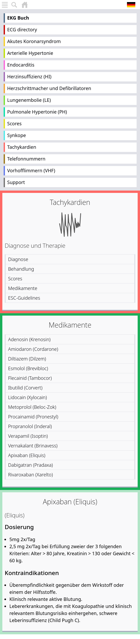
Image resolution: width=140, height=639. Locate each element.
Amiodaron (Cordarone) (33, 349)
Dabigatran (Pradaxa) (30, 465)
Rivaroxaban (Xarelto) (30, 474)
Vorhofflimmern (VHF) (31, 170)
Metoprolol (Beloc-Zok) (32, 407)
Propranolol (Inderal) (30, 426)
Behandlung (21, 269)
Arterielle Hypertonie (30, 53)
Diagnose (18, 259)
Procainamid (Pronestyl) (33, 416)
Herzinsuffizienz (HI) (29, 76)
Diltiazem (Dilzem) (27, 359)
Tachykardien (21, 147)
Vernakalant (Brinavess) (33, 445)
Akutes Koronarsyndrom (34, 41)
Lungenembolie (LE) (29, 100)
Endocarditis (20, 65)
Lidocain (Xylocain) (27, 397)
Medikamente (22, 288)
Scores (14, 123)
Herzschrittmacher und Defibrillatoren (49, 88)
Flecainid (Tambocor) (30, 378)
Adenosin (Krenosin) (29, 339)
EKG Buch (18, 18)
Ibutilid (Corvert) (25, 387)
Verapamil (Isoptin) (28, 436)
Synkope (16, 135)
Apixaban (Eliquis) (26, 455)
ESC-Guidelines (24, 298)
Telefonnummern (26, 159)
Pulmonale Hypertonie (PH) (37, 112)
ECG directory (22, 29)
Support (16, 182)
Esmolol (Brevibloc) (28, 368)
